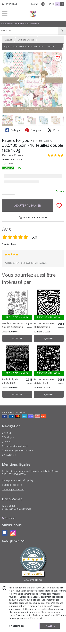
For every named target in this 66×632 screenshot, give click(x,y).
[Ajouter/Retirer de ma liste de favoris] (59, 205)
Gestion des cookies (12, 484)
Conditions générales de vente (17, 450)
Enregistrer (34, 130)
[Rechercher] (62, 31)
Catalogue (8, 437)
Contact (34, 4)
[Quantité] (8, 191)
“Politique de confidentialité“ (46, 615)
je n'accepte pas (16, 625)
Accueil (8, 39)
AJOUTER (17, 338)
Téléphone (8, 518)
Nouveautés (8, 454)
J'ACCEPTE (50, 625)
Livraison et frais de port (15, 446)
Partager (12, 130)
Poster (54, 130)
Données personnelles (13, 489)
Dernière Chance (26, 39)
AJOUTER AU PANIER (27, 205)
